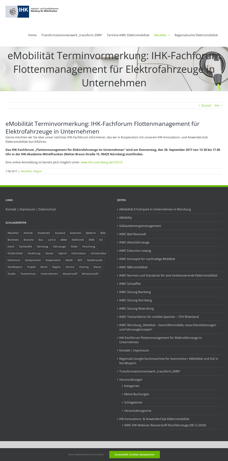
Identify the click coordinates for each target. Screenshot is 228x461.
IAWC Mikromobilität (133, 267)
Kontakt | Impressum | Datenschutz (31, 209)
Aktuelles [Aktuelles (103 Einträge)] (13, 233)
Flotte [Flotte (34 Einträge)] (74, 246)
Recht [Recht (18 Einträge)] (43, 267)
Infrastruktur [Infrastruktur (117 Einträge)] (99, 253)
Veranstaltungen (130, 380)
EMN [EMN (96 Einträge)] (92, 239)
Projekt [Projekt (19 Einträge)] (31, 267)
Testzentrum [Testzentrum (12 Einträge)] (28, 273)
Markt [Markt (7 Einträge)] (69, 260)
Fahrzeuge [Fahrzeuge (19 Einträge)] (59, 246)
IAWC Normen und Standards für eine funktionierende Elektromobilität (168, 275)
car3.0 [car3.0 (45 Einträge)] (52, 239)
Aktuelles (26, 171)
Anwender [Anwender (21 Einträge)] (44, 233)
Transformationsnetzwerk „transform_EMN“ (149, 371)
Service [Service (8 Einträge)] (70, 267)
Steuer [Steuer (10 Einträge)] (97, 267)
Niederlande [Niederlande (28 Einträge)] (94, 260)
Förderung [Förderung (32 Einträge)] (34, 253)
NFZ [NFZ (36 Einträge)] (79, 260)
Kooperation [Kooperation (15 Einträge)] (53, 260)
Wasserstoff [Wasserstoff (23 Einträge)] (70, 273)
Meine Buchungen (136, 394)
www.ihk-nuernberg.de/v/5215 (102, 162)
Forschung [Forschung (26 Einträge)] (88, 246)
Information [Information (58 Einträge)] (78, 253)
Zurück (206, 105)
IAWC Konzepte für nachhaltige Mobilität (147, 259)
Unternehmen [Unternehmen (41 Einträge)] (49, 273)
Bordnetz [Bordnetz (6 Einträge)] (13, 239)
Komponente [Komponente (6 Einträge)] (33, 260)
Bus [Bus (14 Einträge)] (41, 239)
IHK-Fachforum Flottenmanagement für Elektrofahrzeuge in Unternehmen (160, 340)
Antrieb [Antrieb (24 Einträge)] (28, 233)
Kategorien (131, 386)
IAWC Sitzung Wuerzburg (136, 308)
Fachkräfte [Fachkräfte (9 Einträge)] (25, 246)
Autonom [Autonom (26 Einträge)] (75, 233)
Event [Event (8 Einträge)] (11, 246)
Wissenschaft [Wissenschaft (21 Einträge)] (90, 273)
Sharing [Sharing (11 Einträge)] (84, 267)
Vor (217, 105)
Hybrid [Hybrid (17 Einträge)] (62, 253)
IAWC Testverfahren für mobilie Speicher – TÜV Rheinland (159, 317)
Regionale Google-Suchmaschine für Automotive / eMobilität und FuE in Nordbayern (168, 361)
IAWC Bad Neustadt (132, 234)
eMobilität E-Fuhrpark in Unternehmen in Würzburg (155, 209)
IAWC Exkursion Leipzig (135, 251)
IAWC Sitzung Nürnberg (135, 300)
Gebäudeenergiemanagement (140, 226)
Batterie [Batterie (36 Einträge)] (91, 233)
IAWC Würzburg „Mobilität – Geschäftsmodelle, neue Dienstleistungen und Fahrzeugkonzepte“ (167, 327)
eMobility (125, 218)
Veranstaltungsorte (137, 411)
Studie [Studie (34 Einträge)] (11, 273)
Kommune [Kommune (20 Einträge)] (14, 260)
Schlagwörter (133, 402)
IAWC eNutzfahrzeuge (134, 242)
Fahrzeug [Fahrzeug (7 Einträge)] (42, 246)
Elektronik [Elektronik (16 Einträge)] (78, 239)
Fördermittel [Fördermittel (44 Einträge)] (15, 253)
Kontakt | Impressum (134, 350)
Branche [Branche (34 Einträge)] (29, 239)
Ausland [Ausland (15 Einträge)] (60, 233)
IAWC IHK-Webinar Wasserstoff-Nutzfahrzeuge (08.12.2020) (165, 425)
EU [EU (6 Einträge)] (101, 239)
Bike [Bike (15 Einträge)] (103, 233)
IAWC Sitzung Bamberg (135, 292)
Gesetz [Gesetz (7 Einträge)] (49, 253)
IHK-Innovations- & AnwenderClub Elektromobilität (154, 419)
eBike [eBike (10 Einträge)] (63, 239)
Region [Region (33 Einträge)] (56, 267)
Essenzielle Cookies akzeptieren (135, 454)
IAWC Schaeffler (130, 284)
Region (37, 171)
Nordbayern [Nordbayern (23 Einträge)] (15, 267)
